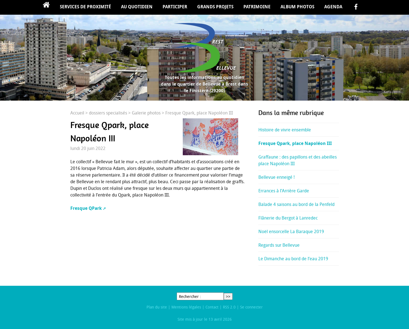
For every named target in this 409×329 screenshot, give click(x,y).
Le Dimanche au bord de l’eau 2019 (293, 259)
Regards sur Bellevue (279, 245)
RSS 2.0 (229, 307)
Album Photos (297, 7)
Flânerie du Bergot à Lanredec (288, 218)
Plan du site (156, 307)
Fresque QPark (86, 208)
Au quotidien (137, 7)
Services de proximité (85, 7)
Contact (211, 307)
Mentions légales (186, 307)
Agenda (333, 7)
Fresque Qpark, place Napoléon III (295, 143)
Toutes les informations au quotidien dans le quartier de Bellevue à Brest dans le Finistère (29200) (204, 84)
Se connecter (251, 307)
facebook (355, 7)
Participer (175, 7)
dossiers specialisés (108, 113)
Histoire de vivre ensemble (284, 130)
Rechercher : (190, 296)
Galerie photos (146, 113)
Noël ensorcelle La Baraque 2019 (291, 231)
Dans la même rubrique (291, 113)
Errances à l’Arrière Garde (283, 191)
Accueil (46, 7)
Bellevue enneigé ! (276, 177)
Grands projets (215, 7)
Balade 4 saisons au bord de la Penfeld (296, 204)
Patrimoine (257, 7)
